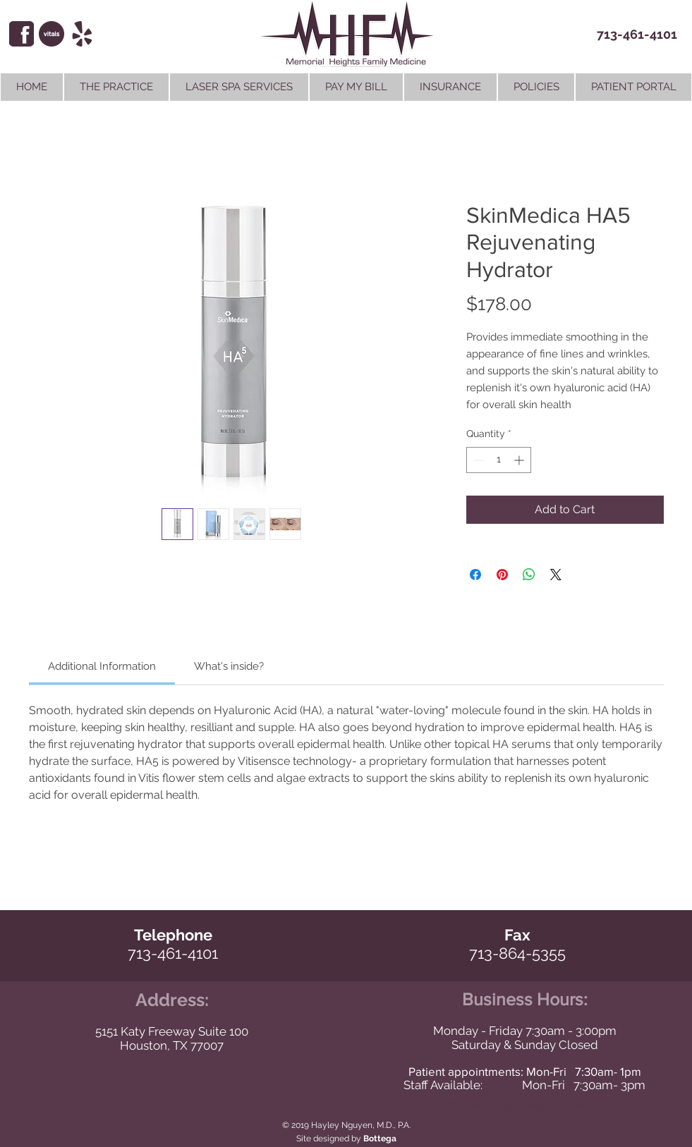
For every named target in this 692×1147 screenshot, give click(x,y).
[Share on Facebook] (475, 574)
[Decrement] (477, 460)
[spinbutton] (498, 460)
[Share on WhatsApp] (529, 574)
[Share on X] (555, 574)
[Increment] (520, 460)
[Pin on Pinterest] (502, 574)
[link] (102, 666)
